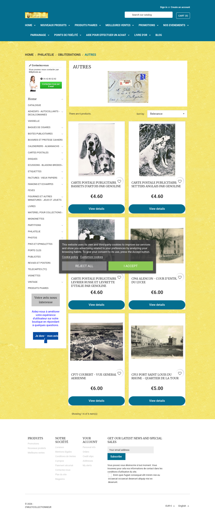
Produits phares (38, 288)
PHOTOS (32, 237)
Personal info (89, 447)
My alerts (87, 465)
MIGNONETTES (36, 218)
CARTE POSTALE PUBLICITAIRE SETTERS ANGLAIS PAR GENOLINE (156, 184)
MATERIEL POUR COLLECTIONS (44, 212)
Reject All (84, 266)
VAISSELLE (34, 121)
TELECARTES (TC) (37, 269)
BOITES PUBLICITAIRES (40, 133)
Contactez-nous (63, 470)
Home (45, 99)
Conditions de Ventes (65, 456)
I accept (131, 266)
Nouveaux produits (37, 448)
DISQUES (32, 159)
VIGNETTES (34, 275)
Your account (90, 440)
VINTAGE (33, 282)
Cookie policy (70, 256)
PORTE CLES (34, 250)
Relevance (167, 113)
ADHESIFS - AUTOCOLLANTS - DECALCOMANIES (44, 113)
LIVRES (32, 206)
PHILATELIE (34, 231)
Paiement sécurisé (64, 465)
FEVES (31, 190)
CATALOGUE (34, 105)
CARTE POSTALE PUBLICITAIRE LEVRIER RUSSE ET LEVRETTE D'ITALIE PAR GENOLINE (94, 282)
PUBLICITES (34, 256)
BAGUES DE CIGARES (39, 127)
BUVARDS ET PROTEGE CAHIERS (45, 139)
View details (96, 208)
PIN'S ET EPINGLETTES (40, 244)
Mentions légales (63, 452)
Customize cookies (91, 256)
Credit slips (88, 456)
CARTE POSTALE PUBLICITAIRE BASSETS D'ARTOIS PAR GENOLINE (96, 184)
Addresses (88, 461)
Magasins (60, 479)
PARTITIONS (34, 225)
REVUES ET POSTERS (39, 262)
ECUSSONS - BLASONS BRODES (44, 165)
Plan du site (61, 474)
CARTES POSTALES (38, 152)
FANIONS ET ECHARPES (40, 184)
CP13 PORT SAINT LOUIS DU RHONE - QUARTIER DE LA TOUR (155, 376)
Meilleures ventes (36, 452)
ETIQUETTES (34, 171)
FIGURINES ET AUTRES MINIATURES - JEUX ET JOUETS (44, 198)
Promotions (33, 443)
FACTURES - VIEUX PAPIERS (42, 177)
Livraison (59, 447)
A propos (59, 461)
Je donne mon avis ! (46, 337)
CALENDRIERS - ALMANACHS (43, 146)
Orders (86, 452)
